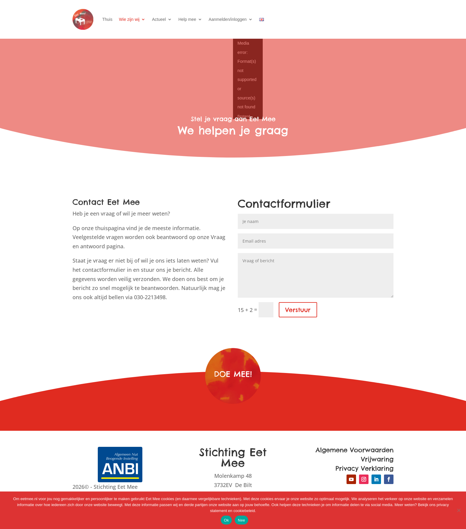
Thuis (107, 19)
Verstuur (298, 309)
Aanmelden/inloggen (228, 19)
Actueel (159, 19)
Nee (241, 520)
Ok (226, 520)
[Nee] (459, 510)
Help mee (187, 19)
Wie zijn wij (129, 19)
